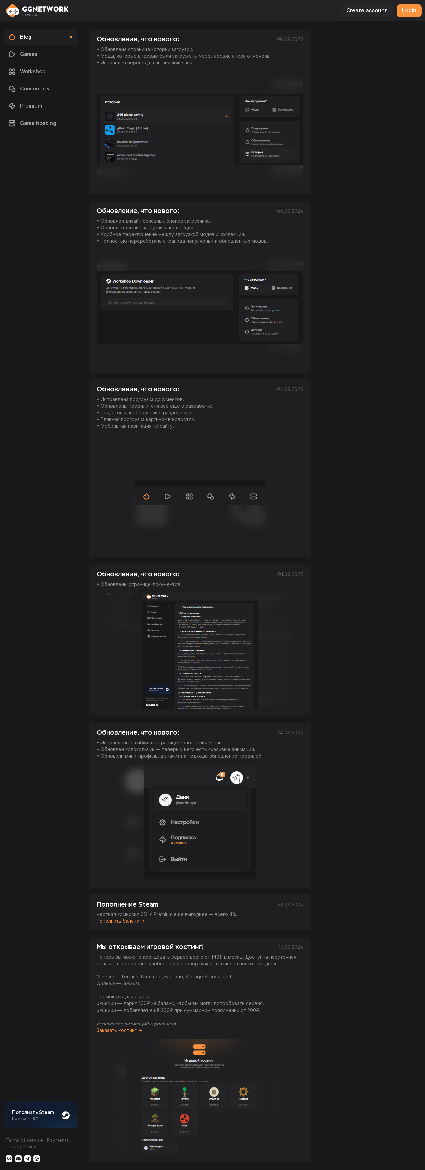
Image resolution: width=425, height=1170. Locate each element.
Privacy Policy (21, 1146)
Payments (58, 1140)
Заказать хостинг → (119, 1030)
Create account (366, 10)
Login (409, 10)
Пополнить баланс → (121, 921)
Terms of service (24, 1140)
